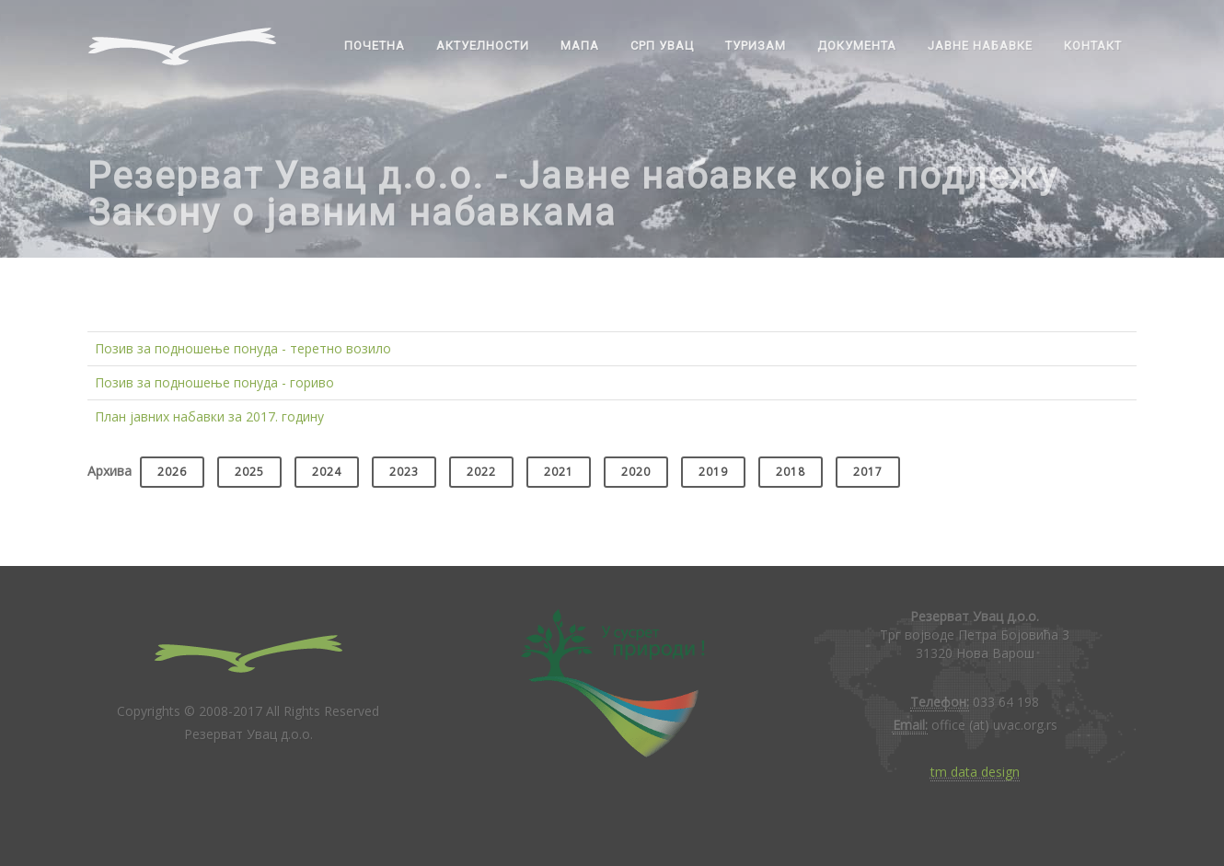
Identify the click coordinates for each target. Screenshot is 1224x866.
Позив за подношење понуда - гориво (214, 382)
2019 (713, 471)
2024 (326, 471)
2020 (636, 471)
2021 (558, 471)
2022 (481, 471)
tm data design (975, 771)
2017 (868, 471)
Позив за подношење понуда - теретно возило (243, 348)
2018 (790, 471)
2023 (404, 471)
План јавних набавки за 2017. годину (209, 416)
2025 (249, 471)
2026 (172, 471)
